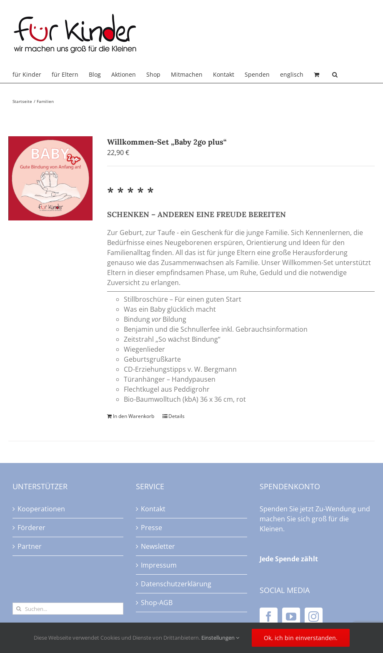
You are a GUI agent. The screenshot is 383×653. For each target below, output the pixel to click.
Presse (151, 527)
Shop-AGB (157, 602)
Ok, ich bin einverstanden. (301, 638)
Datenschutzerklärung (176, 583)
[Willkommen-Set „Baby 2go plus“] (50, 178)
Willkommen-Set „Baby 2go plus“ (167, 142)
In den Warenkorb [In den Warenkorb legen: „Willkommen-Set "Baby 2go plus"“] (133, 416)
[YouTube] (291, 616)
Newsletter (158, 546)
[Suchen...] (68, 609)
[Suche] (19, 609)
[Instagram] (314, 616)
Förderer (31, 527)
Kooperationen (41, 508)
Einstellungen (220, 637)
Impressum (159, 565)
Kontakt (153, 508)
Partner (30, 546)
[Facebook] (269, 616)
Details (176, 416)
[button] (335, 74)
